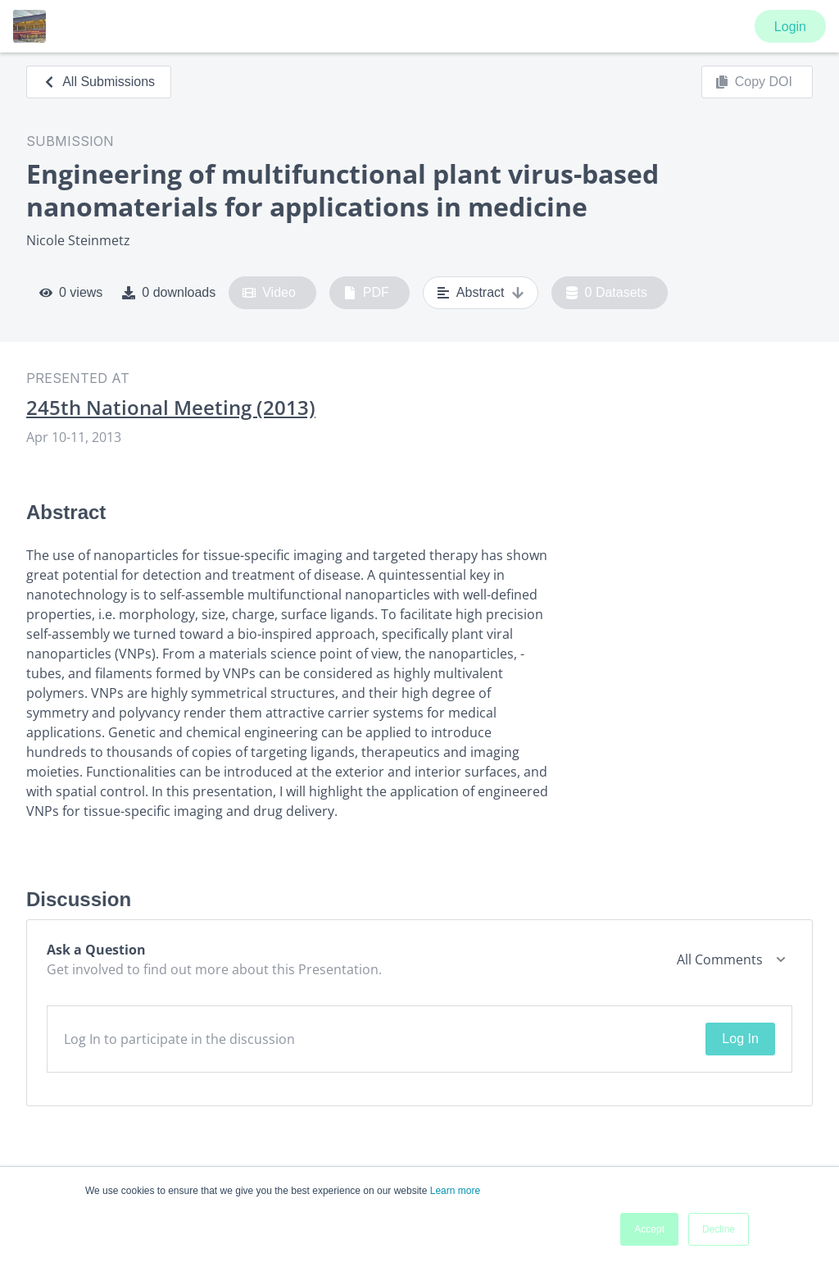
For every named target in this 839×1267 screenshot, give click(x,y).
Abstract (480, 292)
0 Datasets (606, 292)
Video (269, 292)
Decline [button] (718, 1229)
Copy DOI (753, 82)
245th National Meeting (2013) (170, 407)
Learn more (455, 1190)
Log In (740, 1039)
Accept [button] (649, 1229)
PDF (366, 292)
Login (790, 27)
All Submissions (99, 82)
